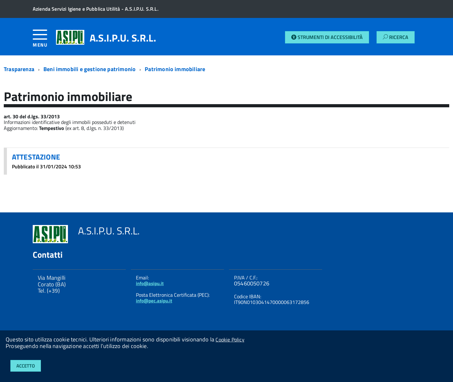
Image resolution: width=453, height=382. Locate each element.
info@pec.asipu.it (154, 300)
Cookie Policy (229, 339)
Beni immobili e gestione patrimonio (89, 69)
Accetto (25, 365)
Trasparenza (19, 69)
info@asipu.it (150, 283)
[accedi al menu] (44, 41)
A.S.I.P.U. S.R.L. (123, 38)
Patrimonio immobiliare (175, 69)
